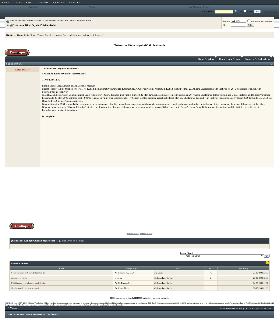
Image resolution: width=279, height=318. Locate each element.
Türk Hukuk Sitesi (16, 314)
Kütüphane (43, 2)
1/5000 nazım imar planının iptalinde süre (28, 283)
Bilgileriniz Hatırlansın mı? (260, 21)
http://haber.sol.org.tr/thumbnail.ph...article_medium (68, 85)
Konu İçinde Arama (231, 58)
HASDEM (76, 2)
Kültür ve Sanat (84, 20)
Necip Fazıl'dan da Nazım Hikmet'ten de (28, 273)
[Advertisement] (70, 142)
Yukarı (12, 308)
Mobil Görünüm (264, 308)
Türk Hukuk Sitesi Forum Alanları (25, 20)
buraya (95, 303)
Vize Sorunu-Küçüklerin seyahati (25, 288)
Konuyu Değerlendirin (258, 58)
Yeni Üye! (33, 7)
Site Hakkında (38, 314)
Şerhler (206, 7)
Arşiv (28, 314)
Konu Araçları (207, 58)
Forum (19, 2)
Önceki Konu (133, 233)
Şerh (30, 2)
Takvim (92, 7)
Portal (6, 2)
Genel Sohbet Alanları (53, 20)
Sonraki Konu (146, 233)
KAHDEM (60, 2)
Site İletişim (52, 314)
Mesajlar (197, 7)
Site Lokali (70, 20)
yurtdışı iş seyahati (19, 278)
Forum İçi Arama (271, 11)
